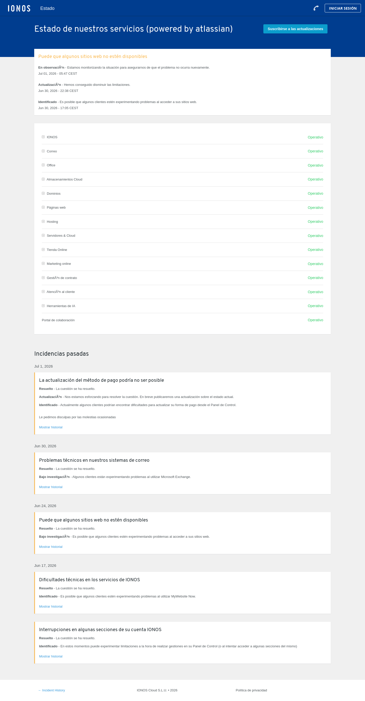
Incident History (51, 690)
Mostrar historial (50, 427)
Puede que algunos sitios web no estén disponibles (92, 56)
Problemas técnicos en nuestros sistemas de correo (94, 460)
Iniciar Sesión (343, 8)
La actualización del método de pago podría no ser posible (101, 380)
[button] (295, 28)
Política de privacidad (251, 690)
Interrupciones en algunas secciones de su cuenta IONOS (100, 630)
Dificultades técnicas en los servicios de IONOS (89, 580)
